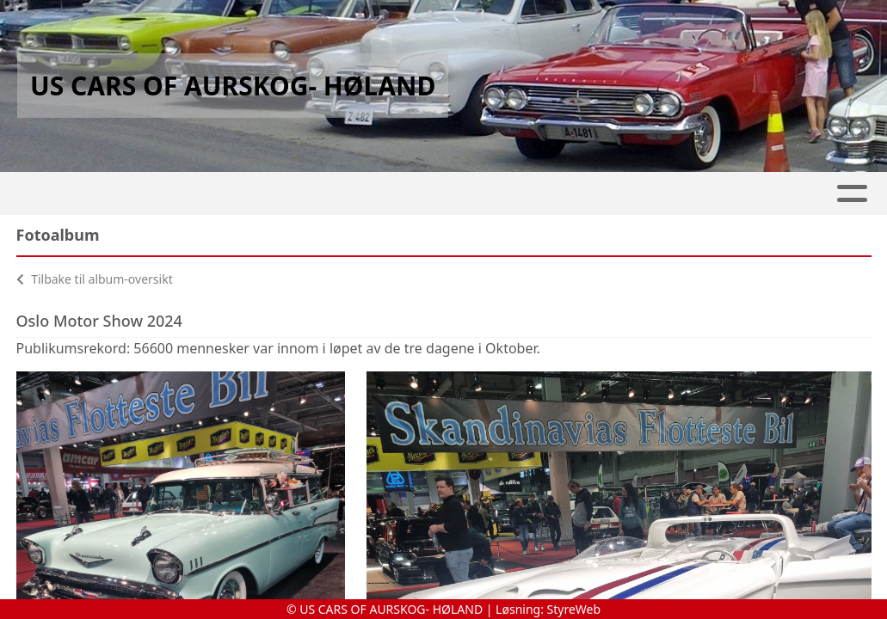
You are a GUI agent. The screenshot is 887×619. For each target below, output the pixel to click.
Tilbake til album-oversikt (94, 279)
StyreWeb (574, 609)
